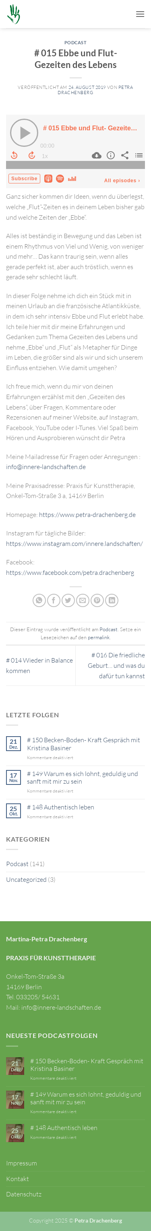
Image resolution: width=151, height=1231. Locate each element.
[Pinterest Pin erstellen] (97, 600)
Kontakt (17, 1179)
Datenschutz (23, 1194)
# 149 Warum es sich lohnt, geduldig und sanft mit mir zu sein (82, 777)
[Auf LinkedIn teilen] (111, 600)
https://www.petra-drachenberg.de (87, 515)
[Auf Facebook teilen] (53, 600)
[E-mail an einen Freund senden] (82, 600)
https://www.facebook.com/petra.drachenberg (70, 572)
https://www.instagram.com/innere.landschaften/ (74, 543)
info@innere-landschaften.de (46, 467)
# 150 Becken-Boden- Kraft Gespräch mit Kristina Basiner (83, 743)
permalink (99, 637)
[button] (140, 14)
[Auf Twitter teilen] (68, 600)
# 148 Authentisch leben (60, 807)
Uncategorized (26, 879)
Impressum (21, 1163)
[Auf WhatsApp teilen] (39, 600)
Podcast (75, 42)
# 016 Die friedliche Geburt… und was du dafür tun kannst (116, 665)
